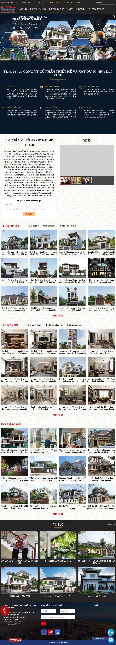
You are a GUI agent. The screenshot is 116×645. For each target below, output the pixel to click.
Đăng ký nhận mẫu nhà (73, 2)
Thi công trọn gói (96, 9)
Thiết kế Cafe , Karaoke (67, 226)
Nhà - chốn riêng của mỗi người (57, 596)
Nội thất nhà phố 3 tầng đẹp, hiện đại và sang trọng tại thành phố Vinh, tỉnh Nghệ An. (14, 408)
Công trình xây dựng (76, 9)
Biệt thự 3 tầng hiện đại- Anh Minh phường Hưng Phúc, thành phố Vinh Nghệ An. (101, 507)
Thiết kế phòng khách (33, 325)
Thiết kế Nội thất (56, 9)
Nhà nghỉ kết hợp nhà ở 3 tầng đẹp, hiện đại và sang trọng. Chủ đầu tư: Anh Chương (102, 281)
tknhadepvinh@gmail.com (9, 2)
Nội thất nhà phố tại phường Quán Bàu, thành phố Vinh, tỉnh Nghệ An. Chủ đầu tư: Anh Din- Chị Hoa (101, 380)
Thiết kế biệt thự (33, 226)
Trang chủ (22, 9)
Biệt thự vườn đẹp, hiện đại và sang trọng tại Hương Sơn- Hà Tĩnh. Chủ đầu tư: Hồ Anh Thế (14, 309)
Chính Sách (99, 2)
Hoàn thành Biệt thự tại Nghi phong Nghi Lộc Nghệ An (101, 479)
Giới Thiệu (41, 2)
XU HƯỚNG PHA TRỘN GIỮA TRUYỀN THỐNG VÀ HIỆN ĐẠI (96, 562)
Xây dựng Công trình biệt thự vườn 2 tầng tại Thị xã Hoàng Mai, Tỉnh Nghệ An (73, 479)
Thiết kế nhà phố (49, 226)
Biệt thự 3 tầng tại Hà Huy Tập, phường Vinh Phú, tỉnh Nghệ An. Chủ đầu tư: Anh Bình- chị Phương (14, 253)
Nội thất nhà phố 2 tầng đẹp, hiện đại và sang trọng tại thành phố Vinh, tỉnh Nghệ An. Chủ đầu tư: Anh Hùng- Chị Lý (43, 380)
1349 (19, 621)
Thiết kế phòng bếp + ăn (54, 325)
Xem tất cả (58, 315)
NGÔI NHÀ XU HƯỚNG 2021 (19, 596)
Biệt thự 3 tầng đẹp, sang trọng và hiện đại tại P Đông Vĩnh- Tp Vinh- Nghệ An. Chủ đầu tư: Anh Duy (14, 479)
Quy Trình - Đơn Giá (25, 17)
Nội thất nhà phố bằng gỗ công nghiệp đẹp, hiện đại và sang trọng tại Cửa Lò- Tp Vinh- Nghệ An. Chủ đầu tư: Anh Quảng (43, 408)
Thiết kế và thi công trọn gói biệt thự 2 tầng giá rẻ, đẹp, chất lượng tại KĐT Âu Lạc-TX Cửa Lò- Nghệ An (43, 479)
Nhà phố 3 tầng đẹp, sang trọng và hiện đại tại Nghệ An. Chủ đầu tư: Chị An (72, 253)
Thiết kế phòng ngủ (74, 325)
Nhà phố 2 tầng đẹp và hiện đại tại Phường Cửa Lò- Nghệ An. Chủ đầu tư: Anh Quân (101, 253)
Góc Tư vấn (42, 17)
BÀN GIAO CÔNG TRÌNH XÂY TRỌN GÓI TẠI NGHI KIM (19, 562)
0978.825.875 (25, 2)
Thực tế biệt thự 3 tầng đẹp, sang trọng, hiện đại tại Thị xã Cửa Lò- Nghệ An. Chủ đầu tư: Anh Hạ (101, 451)
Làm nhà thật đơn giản (96, 596)
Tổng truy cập (9, 624)
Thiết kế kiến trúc (38, 9)
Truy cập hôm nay (10, 621)
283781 (17, 624)
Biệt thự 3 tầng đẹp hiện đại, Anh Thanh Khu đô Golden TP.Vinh (43, 507)
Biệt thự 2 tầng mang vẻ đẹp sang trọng (72, 507)
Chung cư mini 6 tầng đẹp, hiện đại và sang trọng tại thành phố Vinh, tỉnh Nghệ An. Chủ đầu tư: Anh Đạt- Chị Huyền (72, 352)
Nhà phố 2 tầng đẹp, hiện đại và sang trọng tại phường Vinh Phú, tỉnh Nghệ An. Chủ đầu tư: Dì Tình (101, 309)
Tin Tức (88, 2)
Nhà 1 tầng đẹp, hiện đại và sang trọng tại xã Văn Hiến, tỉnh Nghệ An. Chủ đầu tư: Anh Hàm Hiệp (43, 309)
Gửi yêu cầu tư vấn (56, 2)
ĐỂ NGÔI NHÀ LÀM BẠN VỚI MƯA (58, 561)
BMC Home (64, 642)
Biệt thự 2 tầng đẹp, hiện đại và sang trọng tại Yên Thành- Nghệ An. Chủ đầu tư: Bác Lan (15, 281)
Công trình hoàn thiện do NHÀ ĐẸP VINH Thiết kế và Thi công (14, 507)
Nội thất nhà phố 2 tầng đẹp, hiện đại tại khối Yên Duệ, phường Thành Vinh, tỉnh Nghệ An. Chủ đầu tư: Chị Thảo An (101, 352)
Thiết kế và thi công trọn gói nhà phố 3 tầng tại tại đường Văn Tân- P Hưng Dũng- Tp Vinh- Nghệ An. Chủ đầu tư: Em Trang (72, 451)
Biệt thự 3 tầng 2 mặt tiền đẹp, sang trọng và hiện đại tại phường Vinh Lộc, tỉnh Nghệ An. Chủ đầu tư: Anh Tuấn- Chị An (72, 281)
